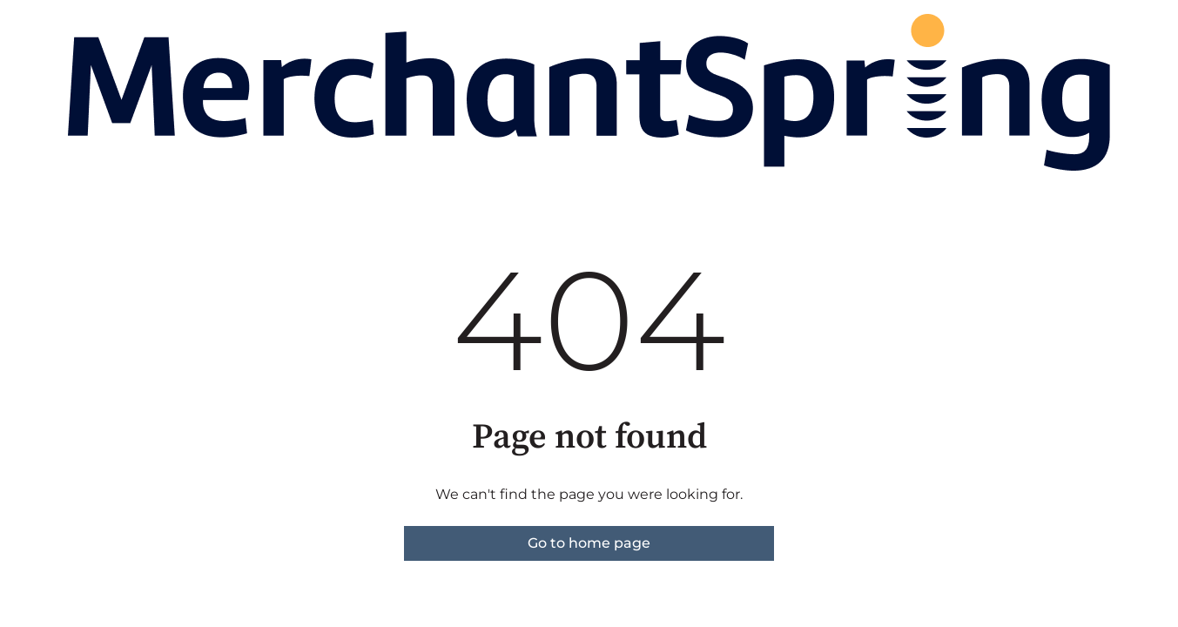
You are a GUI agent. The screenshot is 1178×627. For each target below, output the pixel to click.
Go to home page (589, 543)
